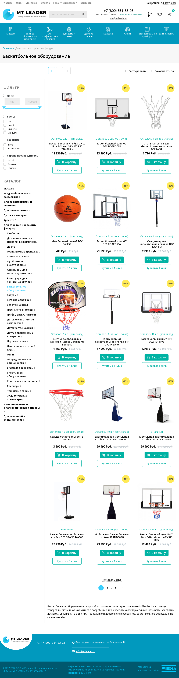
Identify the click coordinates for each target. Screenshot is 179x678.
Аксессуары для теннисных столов (19, 279)
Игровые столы (17, 341)
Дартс (11, 246)
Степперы (14, 386)
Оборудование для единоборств (19, 361)
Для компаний (166, 31)
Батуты (12, 295)
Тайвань (10, 168)
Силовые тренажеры (21, 367)
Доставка (31, 2)
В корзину (66, 162)
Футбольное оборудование (16, 263)
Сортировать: (137, 71)
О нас (19, 2)
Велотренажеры (18, 304)
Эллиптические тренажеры (17, 397)
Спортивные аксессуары (23, 381)
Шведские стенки (18, 256)
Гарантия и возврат (65, 2)
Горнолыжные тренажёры (23, 251)
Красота (108, 31)
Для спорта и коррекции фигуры (34, 48)
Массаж (10, 31)
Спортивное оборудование (16, 374)
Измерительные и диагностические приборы (21, 408)
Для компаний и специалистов (14, 417)
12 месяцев (11, 148)
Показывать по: (165, 71)
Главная (8, 2)
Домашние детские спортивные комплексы (22, 240)
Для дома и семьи (69, 32)
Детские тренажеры (21, 328)
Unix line (10, 128)
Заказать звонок (130, 14)
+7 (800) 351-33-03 (118, 10)
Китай (9, 160)
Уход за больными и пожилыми (30, 33)
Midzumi (10, 132)
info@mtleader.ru (118, 18)
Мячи (10, 354)
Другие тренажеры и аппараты (20, 334)
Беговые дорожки (19, 300)
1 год (8, 144)
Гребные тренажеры (21, 309)
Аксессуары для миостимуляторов (19, 271)
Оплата (45, 2)
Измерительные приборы (148, 32)
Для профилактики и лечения (50, 33)
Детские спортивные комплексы (20, 321)
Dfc (7, 121)
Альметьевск (168, 3)
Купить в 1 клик (67, 170)
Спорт (127, 31)
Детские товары (88, 32)
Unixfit (9, 125)
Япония (9, 164)
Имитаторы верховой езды (21, 347)
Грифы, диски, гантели (22, 314)
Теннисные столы (19, 391)
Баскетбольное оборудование (16, 288)
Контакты (86, 2)
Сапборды (13, 233)
